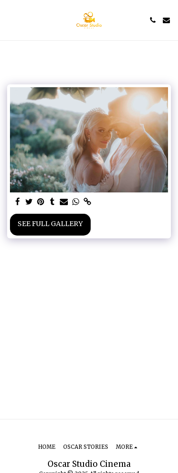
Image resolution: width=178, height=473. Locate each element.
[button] (10, 19)
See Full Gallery (50, 223)
